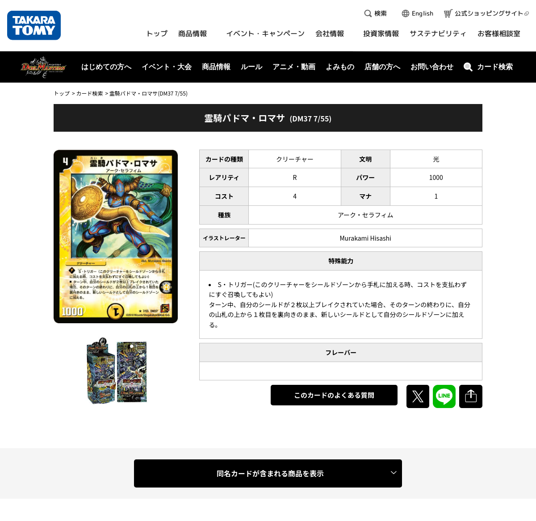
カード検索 (89, 93)
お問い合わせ (431, 67)
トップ (62, 93)
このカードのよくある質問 (334, 395)
